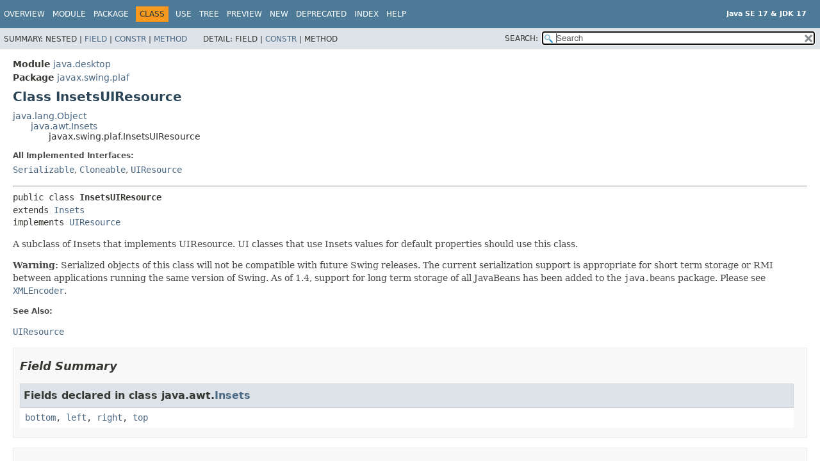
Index (366, 14)
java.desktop (82, 64)
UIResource (156, 170)
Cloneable (102, 170)
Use (184, 14)
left (76, 417)
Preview (244, 14)
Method (170, 39)
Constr (130, 39)
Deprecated (321, 14)
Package (111, 14)
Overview (24, 14)
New (279, 14)
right (109, 417)
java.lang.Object (49, 116)
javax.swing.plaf (93, 77)
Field (96, 39)
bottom (40, 417)
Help (396, 14)
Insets (69, 210)
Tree (209, 14)
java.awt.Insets (64, 126)
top (140, 417)
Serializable (43, 170)
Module (69, 14)
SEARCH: (521, 38)
